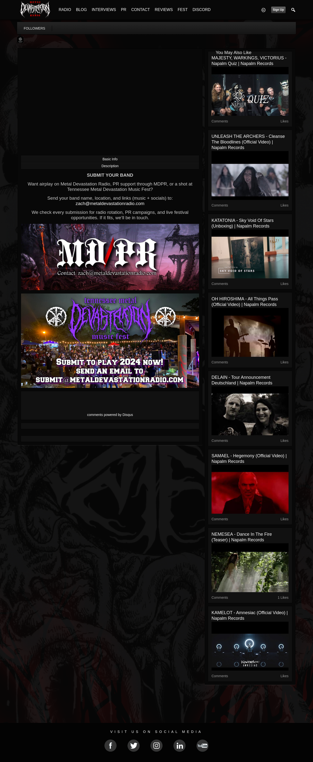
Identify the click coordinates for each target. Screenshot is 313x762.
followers (34, 28)
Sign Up (278, 9)
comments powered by (110, 415)
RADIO (65, 10)
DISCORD (201, 10)
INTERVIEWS (104, 10)
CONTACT (140, 10)
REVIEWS (164, 10)
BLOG (81, 10)
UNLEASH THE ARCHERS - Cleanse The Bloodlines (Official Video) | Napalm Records (248, 142)
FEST (183, 10)
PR (123, 10)
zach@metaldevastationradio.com (110, 203)
